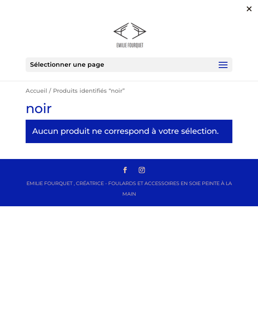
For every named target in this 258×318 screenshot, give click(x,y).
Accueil (36, 90)
